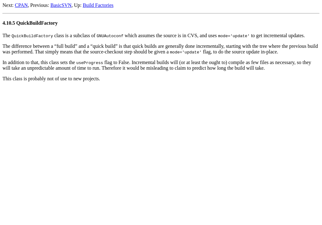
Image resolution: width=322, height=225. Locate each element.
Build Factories (98, 5)
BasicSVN (61, 5)
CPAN (21, 5)
